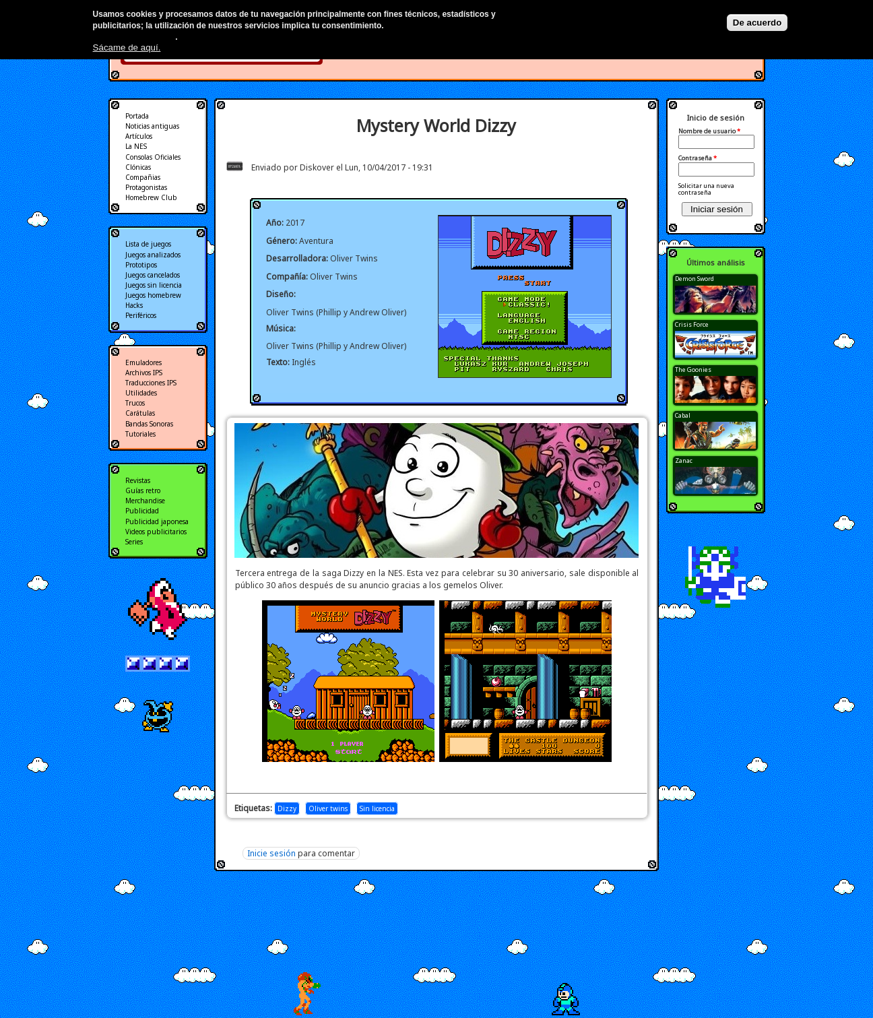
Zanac (683, 460)
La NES (136, 146)
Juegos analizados (153, 254)
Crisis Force (692, 324)
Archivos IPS (143, 372)
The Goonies (693, 369)
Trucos (135, 403)
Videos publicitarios (156, 531)
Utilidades (141, 392)
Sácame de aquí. (127, 47)
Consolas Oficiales (153, 157)
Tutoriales (140, 434)
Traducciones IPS (150, 382)
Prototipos (141, 264)
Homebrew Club (151, 197)
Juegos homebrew (153, 295)
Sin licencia (377, 808)
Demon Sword (694, 278)
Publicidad (142, 510)
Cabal (682, 415)
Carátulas (140, 413)
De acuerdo (757, 23)
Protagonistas (146, 187)
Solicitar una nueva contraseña (706, 189)
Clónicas (138, 167)
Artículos (138, 136)
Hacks (134, 305)
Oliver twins (328, 808)
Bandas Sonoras (149, 423)
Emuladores (143, 362)
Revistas (137, 480)
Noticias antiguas (152, 126)
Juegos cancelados (152, 275)
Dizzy (287, 808)
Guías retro (142, 490)
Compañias (142, 177)
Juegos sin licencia (153, 285)
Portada (137, 116)
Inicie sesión (271, 853)
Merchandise (145, 500)
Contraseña (697, 158)
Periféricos (140, 315)
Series (134, 541)
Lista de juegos (148, 244)
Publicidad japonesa (157, 521)
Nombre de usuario (709, 131)
